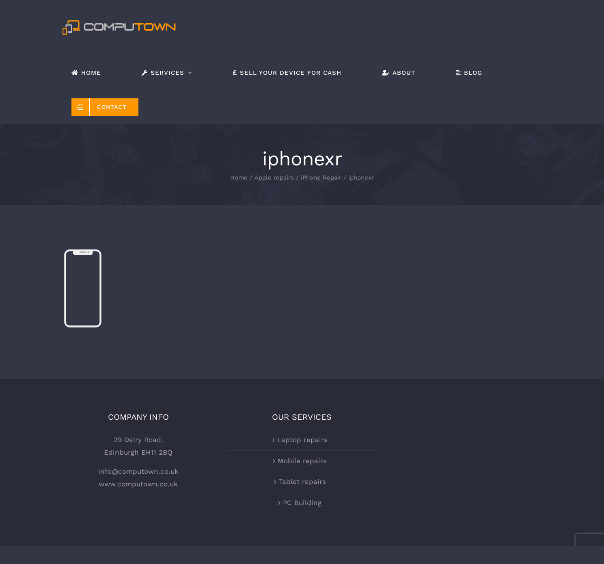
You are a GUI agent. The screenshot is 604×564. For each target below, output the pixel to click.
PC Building (302, 468)
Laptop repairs (302, 405)
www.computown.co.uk (138, 450)
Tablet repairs (302, 447)
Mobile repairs (302, 426)
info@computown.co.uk (138, 437)
